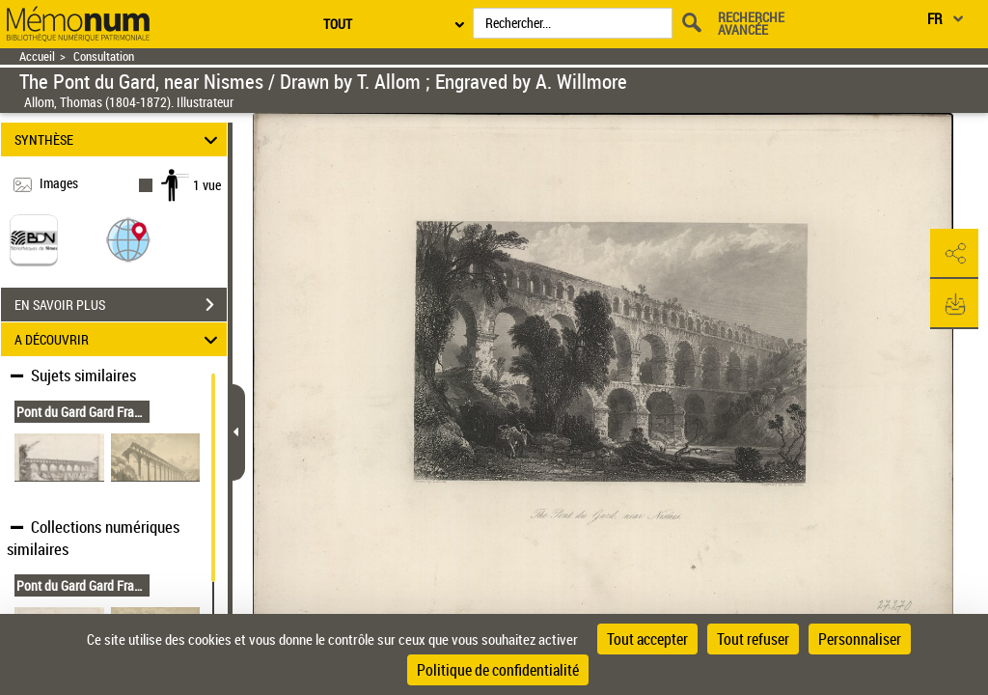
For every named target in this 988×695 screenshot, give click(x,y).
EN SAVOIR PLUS (120, 305)
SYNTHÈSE (119, 139)
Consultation (103, 56)
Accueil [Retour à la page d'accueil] (37, 56)
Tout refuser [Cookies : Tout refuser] (753, 639)
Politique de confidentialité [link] (498, 670)
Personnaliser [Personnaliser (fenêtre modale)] (859, 639)
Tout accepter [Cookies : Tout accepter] (647, 639)
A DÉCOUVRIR (119, 339)
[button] (128, 239)
